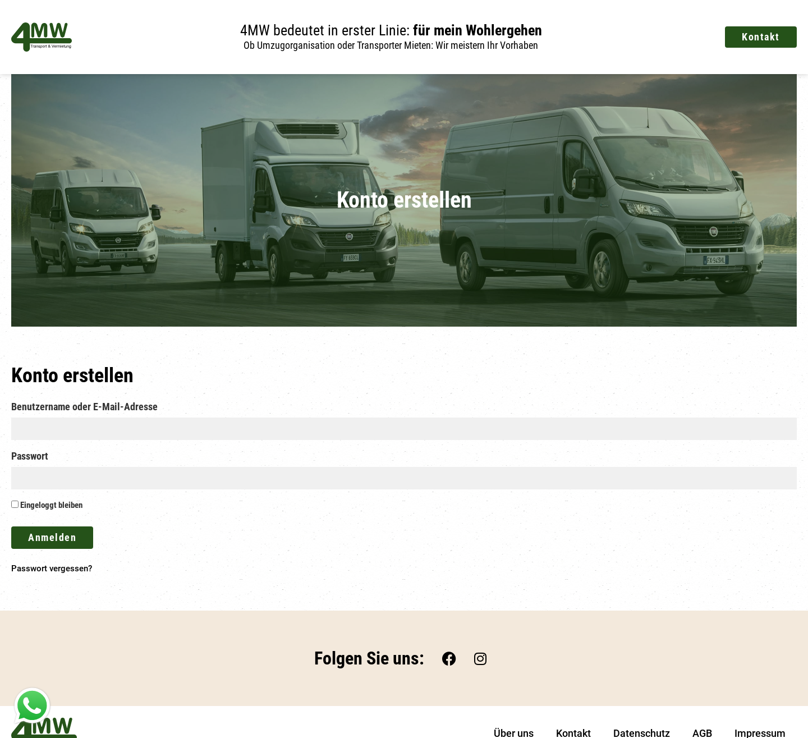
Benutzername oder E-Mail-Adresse (84, 407)
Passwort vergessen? (51, 568)
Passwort (29, 456)
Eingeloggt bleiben (46, 505)
